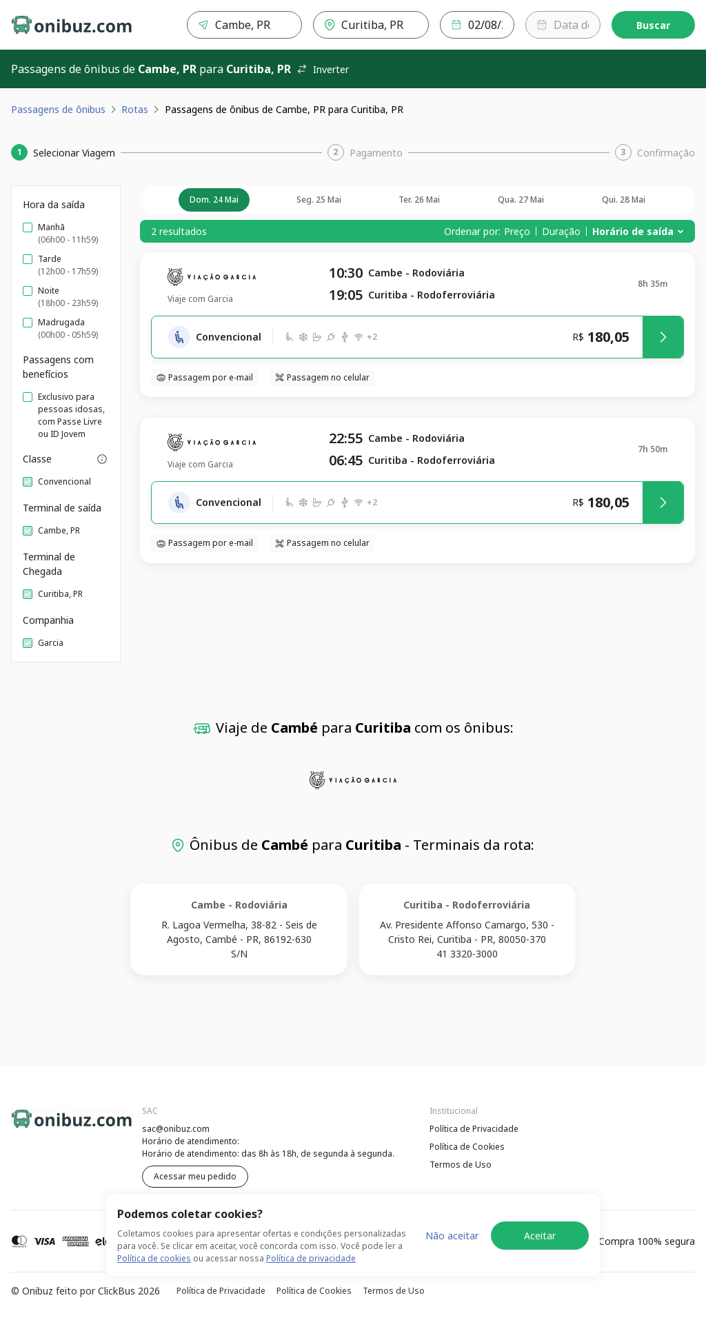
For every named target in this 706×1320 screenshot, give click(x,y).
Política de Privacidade (474, 1129)
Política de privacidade (311, 1258)
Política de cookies (154, 1258)
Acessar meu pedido (195, 1176)
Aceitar (540, 1235)
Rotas (134, 109)
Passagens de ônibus (58, 109)
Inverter (322, 69)
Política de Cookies (467, 1147)
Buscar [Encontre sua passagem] (653, 25)
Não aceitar (451, 1235)
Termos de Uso (461, 1164)
